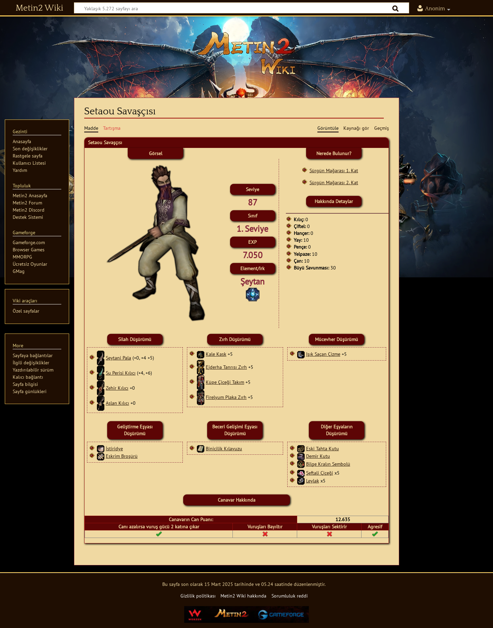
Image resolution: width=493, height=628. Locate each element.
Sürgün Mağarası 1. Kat (333, 170)
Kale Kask (216, 354)
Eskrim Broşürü (122, 456)
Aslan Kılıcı (117, 403)
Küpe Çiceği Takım (225, 382)
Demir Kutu (318, 456)
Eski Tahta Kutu (322, 448)
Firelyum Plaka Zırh (226, 397)
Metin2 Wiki (39, 8)
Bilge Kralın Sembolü (328, 464)
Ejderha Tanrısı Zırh (226, 367)
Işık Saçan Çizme (323, 354)
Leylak (312, 480)
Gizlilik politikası (198, 595)
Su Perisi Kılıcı (121, 372)
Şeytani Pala (118, 357)
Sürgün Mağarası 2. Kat (333, 182)
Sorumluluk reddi (289, 595)
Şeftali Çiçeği (319, 472)
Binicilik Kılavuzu (224, 448)
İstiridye (114, 448)
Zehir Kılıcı (117, 388)
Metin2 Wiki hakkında (243, 595)
